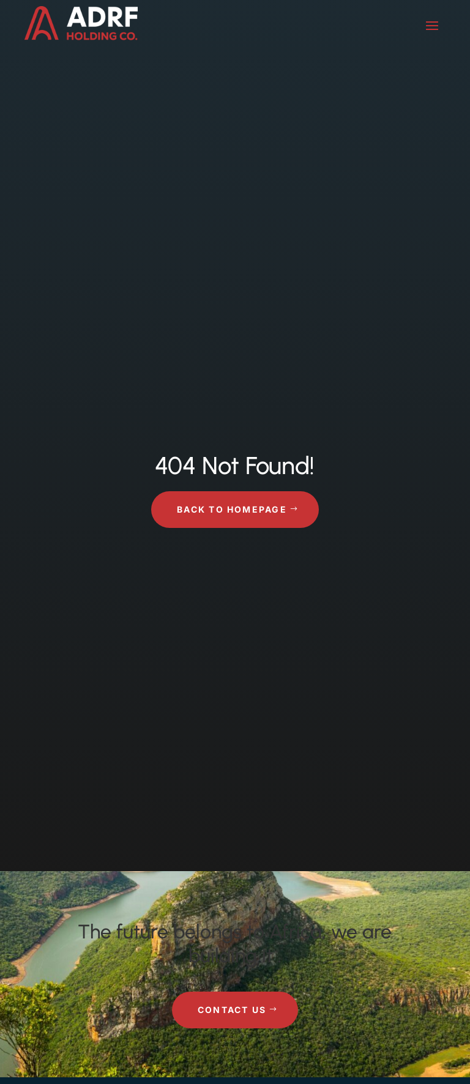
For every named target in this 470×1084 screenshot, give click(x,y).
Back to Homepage (232, 509)
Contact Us (232, 1009)
